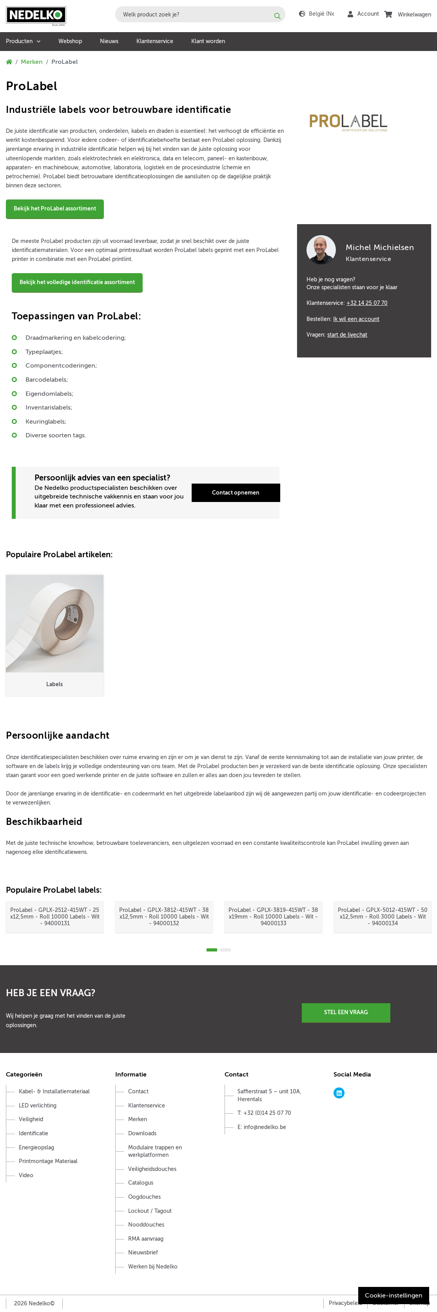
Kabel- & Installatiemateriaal (54, 1092)
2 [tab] (225, 949)
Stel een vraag (346, 1012)
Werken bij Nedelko (153, 1267)
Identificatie (33, 1133)
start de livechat (347, 335)
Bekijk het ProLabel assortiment (55, 208)
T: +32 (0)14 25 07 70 (264, 1113)
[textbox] (200, 14)
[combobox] (200, 14)
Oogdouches (144, 1197)
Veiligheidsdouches (152, 1169)
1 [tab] (212, 949)
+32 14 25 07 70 (367, 303)
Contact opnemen (235, 492)
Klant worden (208, 41)
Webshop (70, 41)
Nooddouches (146, 1225)
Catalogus (140, 1183)
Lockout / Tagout (150, 1211)
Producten (19, 41)
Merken (32, 61)
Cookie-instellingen (393, 1295)
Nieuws (109, 41)
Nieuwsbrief (143, 1253)
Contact (138, 1092)
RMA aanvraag (145, 1239)
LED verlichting (37, 1106)
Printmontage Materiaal (48, 1161)
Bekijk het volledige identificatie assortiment (77, 282)
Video (26, 1175)
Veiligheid (31, 1119)
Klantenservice (154, 41)
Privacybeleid (345, 1303)
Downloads (142, 1133)
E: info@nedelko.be (262, 1127)
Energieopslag (36, 1148)
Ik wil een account (356, 319)
